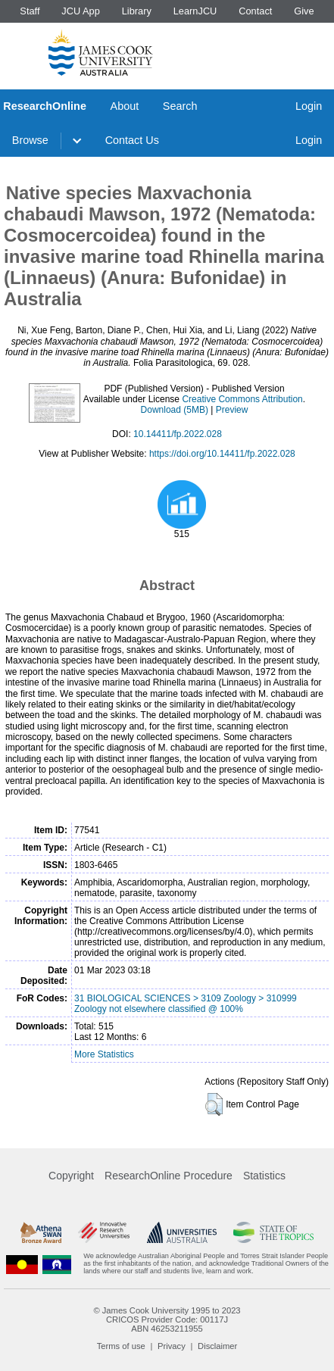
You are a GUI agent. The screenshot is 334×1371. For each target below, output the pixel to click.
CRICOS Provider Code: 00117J (167, 1319)
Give (304, 11)
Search (180, 106)
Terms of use (121, 1346)
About (125, 106)
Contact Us (132, 140)
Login (308, 106)
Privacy (172, 1346)
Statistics (264, 1176)
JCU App (80, 11)
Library (136, 11)
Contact (255, 11)
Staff (29, 11)
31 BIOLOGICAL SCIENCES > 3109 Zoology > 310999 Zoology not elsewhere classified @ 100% (185, 1003)
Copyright (71, 1176)
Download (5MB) (174, 409)
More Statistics (104, 1054)
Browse (30, 140)
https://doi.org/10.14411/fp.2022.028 (222, 453)
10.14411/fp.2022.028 (177, 434)
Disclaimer (217, 1346)
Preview (232, 409)
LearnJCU (195, 11)
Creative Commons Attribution (242, 399)
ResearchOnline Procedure (169, 1176)
